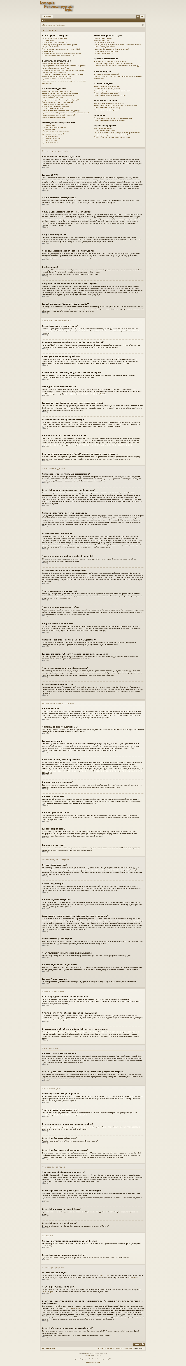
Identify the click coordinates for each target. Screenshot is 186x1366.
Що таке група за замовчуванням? (106, 51)
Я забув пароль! (48, 51)
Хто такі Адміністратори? (103, 38)
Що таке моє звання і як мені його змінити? (57, 79)
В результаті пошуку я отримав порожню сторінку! (112, 91)
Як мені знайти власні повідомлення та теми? (110, 95)
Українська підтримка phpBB (103, 1359)
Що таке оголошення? (50, 136)
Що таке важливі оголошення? (53, 134)
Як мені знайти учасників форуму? (106, 93)
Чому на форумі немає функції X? (106, 130)
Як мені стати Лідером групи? (104, 47)
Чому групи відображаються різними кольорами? (111, 49)
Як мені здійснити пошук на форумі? (107, 86)
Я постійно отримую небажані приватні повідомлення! (113, 64)
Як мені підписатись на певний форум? (108, 108)
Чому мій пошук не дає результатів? (107, 89)
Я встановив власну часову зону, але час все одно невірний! (63, 70)
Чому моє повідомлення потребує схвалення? (58, 115)
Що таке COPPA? (48, 40)
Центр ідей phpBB (48, 1292)
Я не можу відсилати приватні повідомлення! (110, 61)
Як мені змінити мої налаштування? (55, 64)
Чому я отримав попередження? (53, 108)
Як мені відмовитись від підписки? (106, 110)
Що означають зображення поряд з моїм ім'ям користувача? (63, 74)
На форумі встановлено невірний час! (55, 68)
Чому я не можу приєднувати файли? (55, 106)
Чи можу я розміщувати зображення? (55, 132)
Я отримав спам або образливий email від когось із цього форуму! (117, 66)
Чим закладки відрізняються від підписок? (109, 103)
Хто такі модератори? (101, 40)
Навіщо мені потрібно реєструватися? (55, 38)
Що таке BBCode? (48, 125)
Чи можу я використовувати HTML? (54, 127)
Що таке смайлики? (49, 130)
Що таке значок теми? (50, 142)
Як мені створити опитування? (53, 98)
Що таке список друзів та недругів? (106, 74)
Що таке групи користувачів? (104, 42)
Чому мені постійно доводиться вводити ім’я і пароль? (61, 53)
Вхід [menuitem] (143, 17)
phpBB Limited (105, 1275)
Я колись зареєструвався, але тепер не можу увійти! (61, 49)
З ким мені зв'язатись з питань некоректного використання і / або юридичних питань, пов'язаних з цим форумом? (117, 134)
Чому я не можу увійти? (50, 47)
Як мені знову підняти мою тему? (54, 117)
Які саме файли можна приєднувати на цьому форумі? (113, 118)
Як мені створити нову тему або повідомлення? (59, 91)
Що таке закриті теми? (50, 140)
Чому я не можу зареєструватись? (54, 42)
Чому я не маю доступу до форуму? (55, 104)
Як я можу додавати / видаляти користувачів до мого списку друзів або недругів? (118, 77)
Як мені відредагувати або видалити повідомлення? (60, 93)
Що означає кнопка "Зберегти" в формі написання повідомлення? (65, 113)
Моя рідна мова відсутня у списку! (54, 72)
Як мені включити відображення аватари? (57, 76)
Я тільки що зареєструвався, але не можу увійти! (59, 45)
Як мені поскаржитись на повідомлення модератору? (61, 111)
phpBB (102, 394)
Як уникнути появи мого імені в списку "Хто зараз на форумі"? (64, 66)
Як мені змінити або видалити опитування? (57, 102)
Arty (89, 1355)
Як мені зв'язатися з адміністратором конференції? (112, 137)
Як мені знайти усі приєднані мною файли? (109, 120)
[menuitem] (138, 16)
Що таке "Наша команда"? (103, 53)
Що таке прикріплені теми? (51, 138)
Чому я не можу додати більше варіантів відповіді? (60, 100)
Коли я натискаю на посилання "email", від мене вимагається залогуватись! (64, 82)
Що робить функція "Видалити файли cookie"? (58, 55)
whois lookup (75, 1308)
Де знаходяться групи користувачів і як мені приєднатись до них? (117, 45)
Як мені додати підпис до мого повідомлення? (58, 96)
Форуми (48, 17)
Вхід (45, 20)
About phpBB (133, 1277)
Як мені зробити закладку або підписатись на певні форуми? (115, 105)
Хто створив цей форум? (103, 128)
